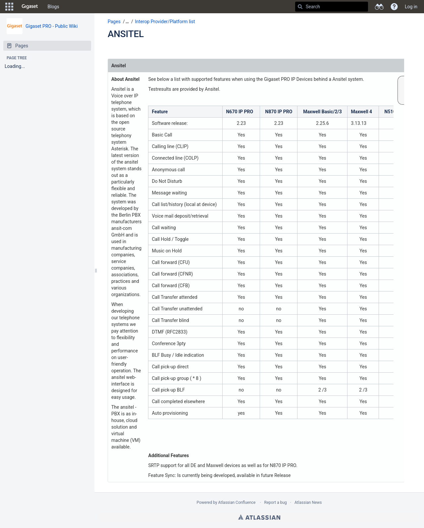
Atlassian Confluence (237, 502)
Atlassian (259, 517)
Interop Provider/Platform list (165, 21)
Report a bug (275, 502)
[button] (9, 6)
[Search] (300, 6)
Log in (411, 6)
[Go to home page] (29, 6)
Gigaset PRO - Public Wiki (52, 26)
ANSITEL (126, 33)
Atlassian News (308, 502)
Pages (114, 21)
